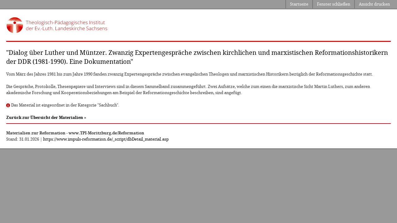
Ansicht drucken (374, 4)
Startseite (299, 4)
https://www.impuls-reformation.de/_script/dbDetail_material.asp (106, 139)
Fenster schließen (333, 4)
